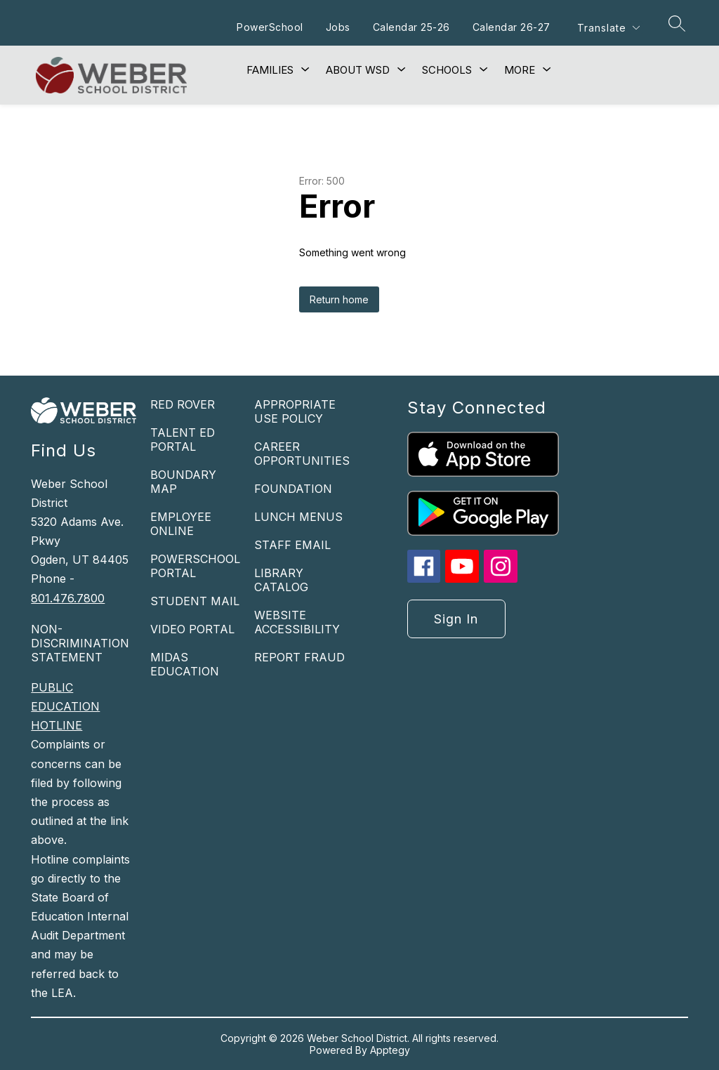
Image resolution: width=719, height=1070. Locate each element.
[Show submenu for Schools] (447, 70)
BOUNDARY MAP (183, 482)
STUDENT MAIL (194, 601)
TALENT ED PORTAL (182, 439)
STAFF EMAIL (292, 545)
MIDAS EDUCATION (184, 664)
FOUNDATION (293, 489)
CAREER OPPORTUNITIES (302, 454)
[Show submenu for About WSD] (358, 70)
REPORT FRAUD (299, 657)
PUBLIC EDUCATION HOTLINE (65, 706)
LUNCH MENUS (298, 517)
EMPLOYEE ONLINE (180, 524)
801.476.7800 (68, 598)
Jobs (337, 27)
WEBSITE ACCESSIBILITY (297, 622)
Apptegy (390, 1050)
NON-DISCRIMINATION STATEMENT (80, 643)
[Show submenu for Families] (269, 70)
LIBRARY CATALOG (281, 580)
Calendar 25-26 (410, 27)
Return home (339, 299)
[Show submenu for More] (519, 70)
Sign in (456, 619)
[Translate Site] (608, 28)
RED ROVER (182, 404)
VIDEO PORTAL (192, 629)
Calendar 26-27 (511, 27)
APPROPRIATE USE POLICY (295, 411)
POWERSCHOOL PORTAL (195, 566)
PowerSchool (269, 27)
